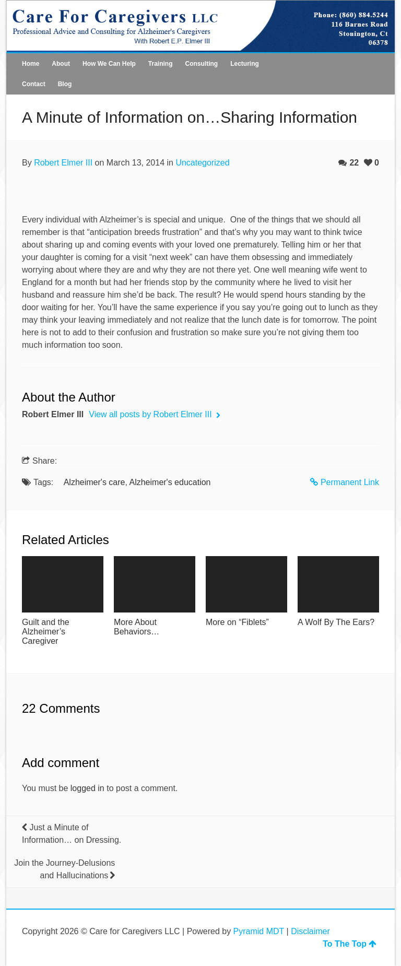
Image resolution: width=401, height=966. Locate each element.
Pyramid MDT (259, 931)
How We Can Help (109, 63)
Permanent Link (344, 482)
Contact (33, 84)
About (61, 63)
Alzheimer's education (169, 482)
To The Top (349, 943)
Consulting (201, 63)
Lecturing (244, 63)
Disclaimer (310, 931)
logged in (87, 788)
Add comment (60, 763)
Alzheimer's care (94, 482)
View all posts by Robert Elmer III (151, 414)
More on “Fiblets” (237, 622)
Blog (65, 84)
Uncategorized (202, 162)
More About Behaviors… (136, 627)
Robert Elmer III (63, 162)
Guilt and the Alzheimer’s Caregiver (45, 631)
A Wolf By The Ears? (336, 622)
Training (160, 63)
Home (30, 63)
